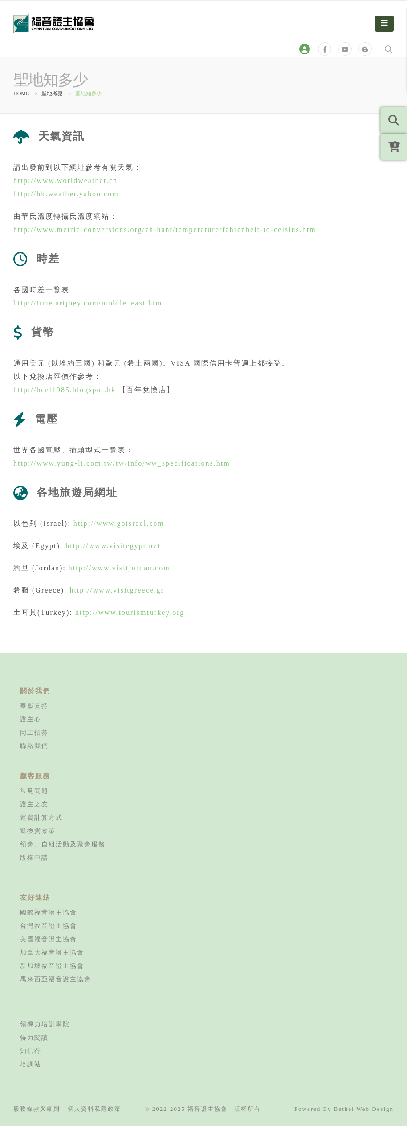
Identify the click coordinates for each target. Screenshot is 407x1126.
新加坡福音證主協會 (52, 965)
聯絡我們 (34, 745)
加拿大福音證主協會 (52, 952)
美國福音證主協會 (48, 939)
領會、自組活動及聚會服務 (63, 844)
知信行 (30, 1050)
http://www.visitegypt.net (112, 545)
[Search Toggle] (389, 49)
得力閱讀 (34, 1037)
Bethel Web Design (364, 1109)
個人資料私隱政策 (94, 1109)
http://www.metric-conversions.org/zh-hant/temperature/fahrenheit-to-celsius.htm (164, 229)
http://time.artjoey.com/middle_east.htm (87, 303)
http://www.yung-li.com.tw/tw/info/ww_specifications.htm (121, 463)
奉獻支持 (34, 705)
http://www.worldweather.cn (65, 180)
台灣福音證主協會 (48, 925)
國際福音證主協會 (48, 912)
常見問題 (34, 790)
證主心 (30, 719)
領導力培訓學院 (45, 1024)
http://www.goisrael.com (118, 523)
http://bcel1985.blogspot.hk (64, 390)
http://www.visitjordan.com (119, 568)
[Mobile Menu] (384, 24)
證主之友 (34, 804)
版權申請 (34, 857)
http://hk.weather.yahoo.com (66, 194)
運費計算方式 (41, 817)
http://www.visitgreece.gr (116, 590)
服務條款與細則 (36, 1109)
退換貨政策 (38, 830)
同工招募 (34, 732)
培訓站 (30, 1064)
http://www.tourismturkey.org (130, 612)
